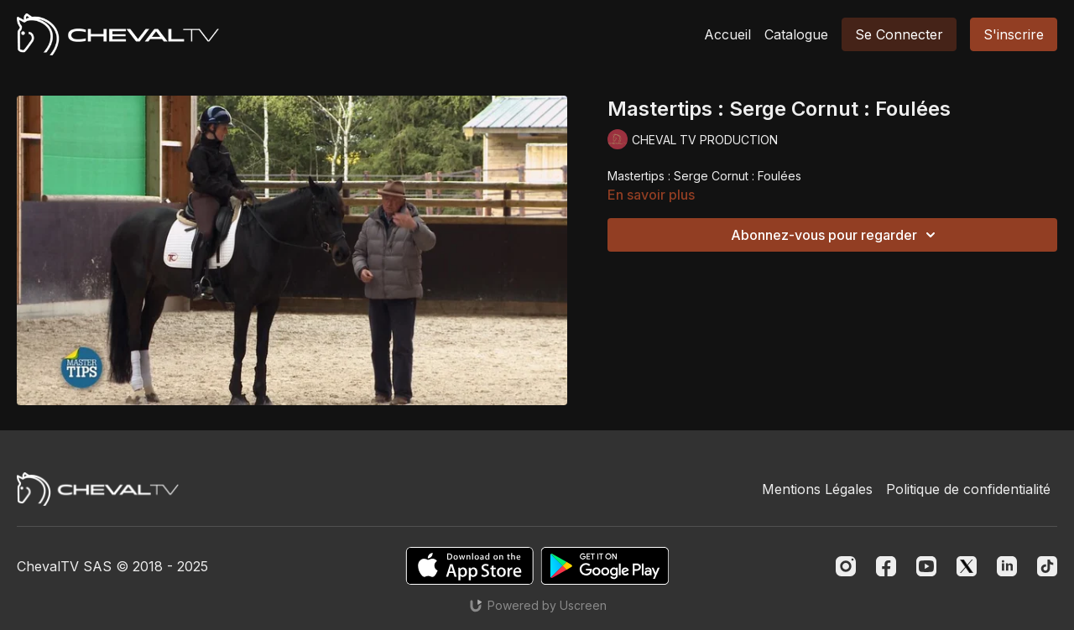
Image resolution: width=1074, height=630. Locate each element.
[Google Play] (605, 566)
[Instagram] (846, 566)
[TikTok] (1047, 566)
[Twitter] (967, 566)
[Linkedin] (1007, 566)
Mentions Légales (817, 489)
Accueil (727, 34)
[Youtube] (926, 566)
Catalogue (796, 34)
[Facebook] (886, 566)
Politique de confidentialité (968, 489)
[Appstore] (469, 566)
